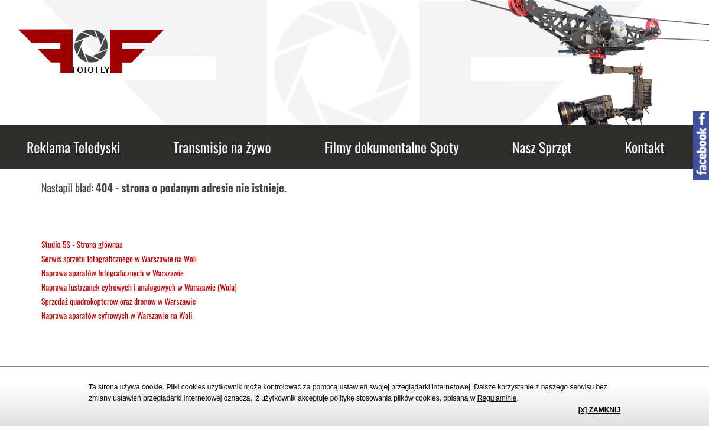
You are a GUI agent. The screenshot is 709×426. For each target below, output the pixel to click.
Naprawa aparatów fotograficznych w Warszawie (112, 272)
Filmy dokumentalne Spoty (391, 146)
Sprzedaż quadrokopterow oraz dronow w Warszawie (118, 301)
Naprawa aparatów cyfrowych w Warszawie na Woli (116, 315)
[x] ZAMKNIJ (599, 410)
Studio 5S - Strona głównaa (82, 244)
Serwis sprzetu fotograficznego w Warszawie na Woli (119, 258)
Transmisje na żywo (222, 146)
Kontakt (644, 146)
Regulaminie (497, 398)
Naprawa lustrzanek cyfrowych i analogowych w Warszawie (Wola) (139, 286)
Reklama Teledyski (73, 146)
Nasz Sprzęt (542, 146)
